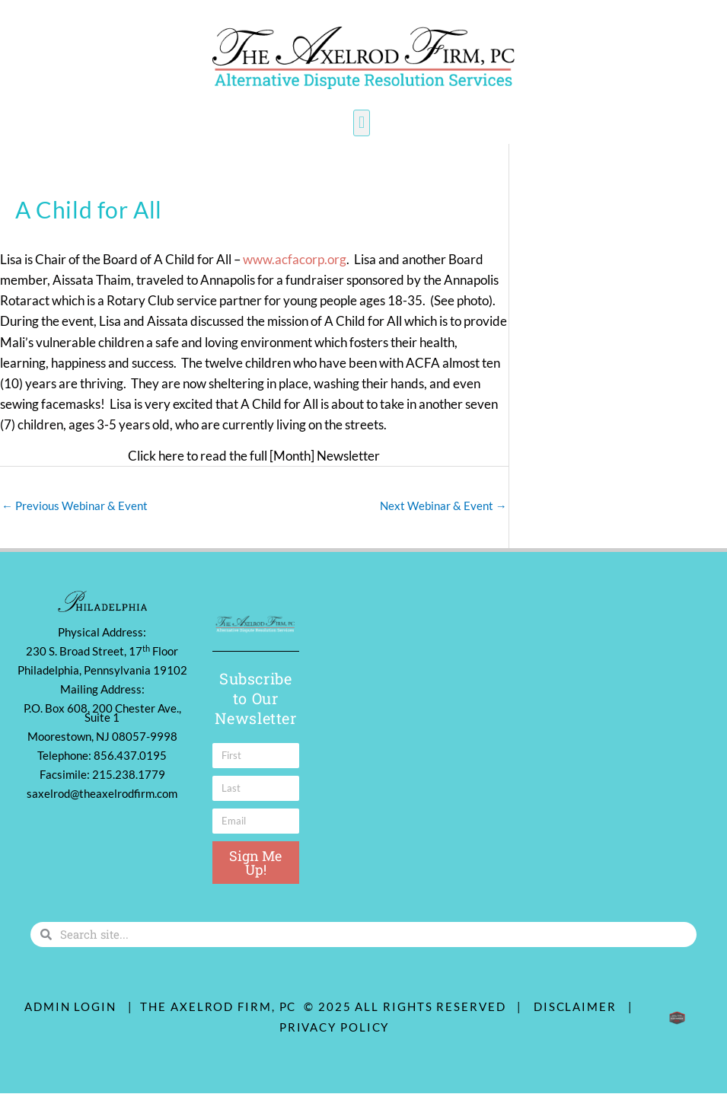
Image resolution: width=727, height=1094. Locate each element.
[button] (361, 123)
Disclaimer (579, 1006)
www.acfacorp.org (294, 259)
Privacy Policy (334, 1027)
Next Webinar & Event (443, 505)
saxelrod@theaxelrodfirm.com (102, 794)
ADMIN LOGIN (70, 1006)
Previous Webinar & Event (75, 505)
